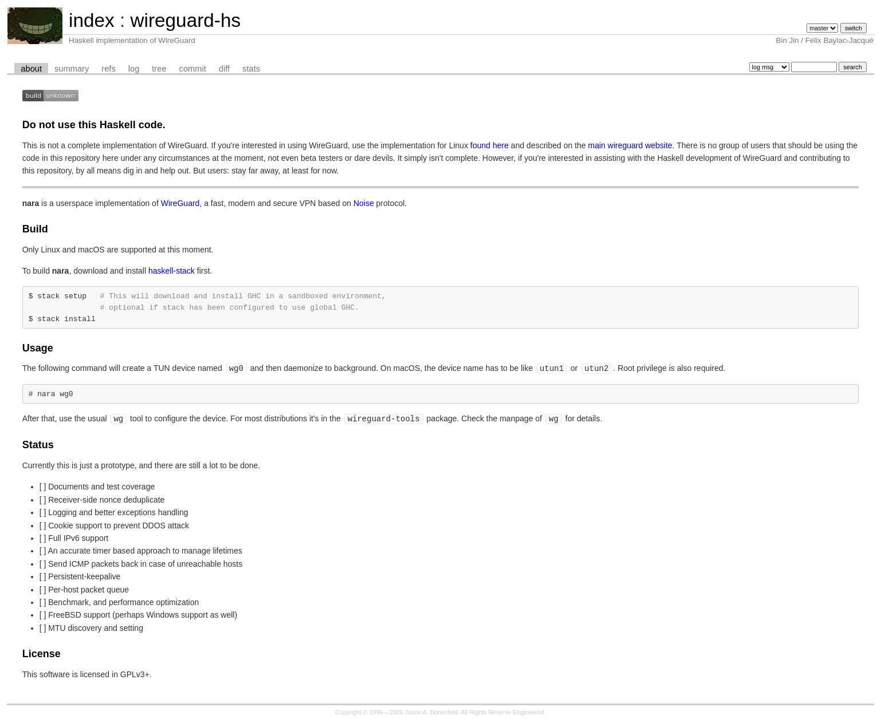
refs (108, 68)
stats (251, 68)
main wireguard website (630, 145)
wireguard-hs (185, 20)
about (31, 68)
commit (192, 68)
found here (489, 145)
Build (35, 229)
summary (71, 68)
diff (224, 68)
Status (38, 441)
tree (159, 68)
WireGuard (180, 203)
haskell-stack (171, 270)
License (41, 650)
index (92, 20)
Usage (37, 346)
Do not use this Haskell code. (94, 125)
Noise (363, 203)
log (134, 68)
